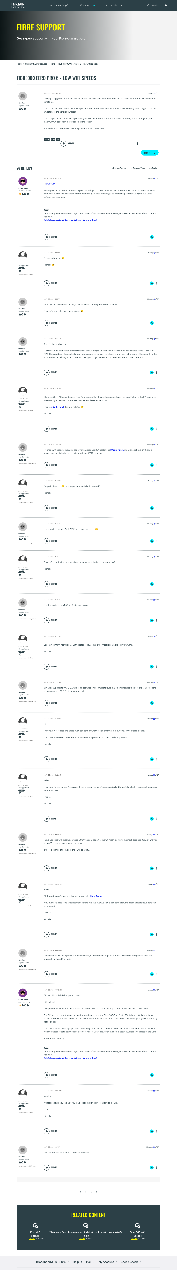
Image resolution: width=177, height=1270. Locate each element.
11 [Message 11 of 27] (154, 636)
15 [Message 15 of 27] (154, 834)
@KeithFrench (57, 406)
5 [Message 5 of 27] (154, 388)
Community (155, 5)
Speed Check (129, 1261)
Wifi (58, 139)
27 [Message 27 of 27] (154, 93)
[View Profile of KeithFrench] (24, 188)
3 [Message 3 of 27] (154, 299)
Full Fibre (32, 1238)
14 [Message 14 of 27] (154, 775)
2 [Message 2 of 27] (154, 253)
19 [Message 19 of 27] (154, 1090)
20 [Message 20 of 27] (154, 1147)
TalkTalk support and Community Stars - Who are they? (70, 219)
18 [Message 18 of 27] (154, 990)
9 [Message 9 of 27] (154, 557)
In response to (25, 274)
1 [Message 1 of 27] (154, 178)
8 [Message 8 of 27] (154, 524)
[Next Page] (96, 1191)
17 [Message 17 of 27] (154, 950)
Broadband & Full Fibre (51, 1261)
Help (76, 1261)
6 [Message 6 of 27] (154, 444)
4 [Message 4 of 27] (154, 338)
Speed (53, 139)
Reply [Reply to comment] (152, 237)
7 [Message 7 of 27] (154, 481)
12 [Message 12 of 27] (154, 682)
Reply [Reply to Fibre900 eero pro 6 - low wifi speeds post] (147, 152)
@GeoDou (51, 183)
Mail (88, 1261)
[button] (166, 5)
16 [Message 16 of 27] (154, 884)
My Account (106, 1261)
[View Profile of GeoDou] (23, 103)
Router (47, 139)
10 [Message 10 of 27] (154, 600)
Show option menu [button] (158, 64)
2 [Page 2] (91, 1192)
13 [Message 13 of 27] (154, 718)
